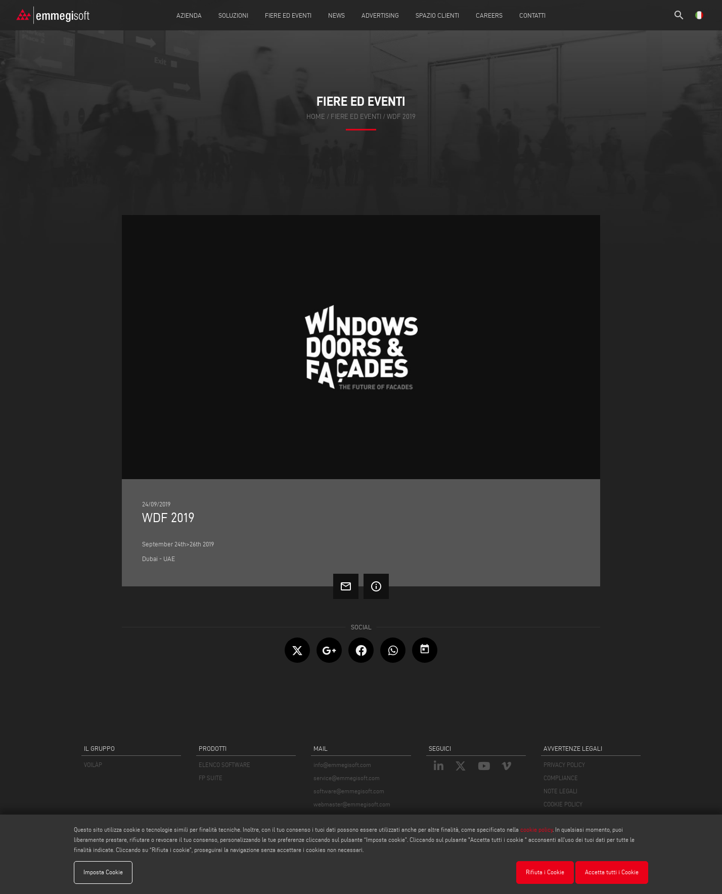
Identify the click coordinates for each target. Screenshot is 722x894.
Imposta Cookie (103, 872)
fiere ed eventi (356, 116)
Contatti (532, 15)
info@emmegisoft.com (342, 764)
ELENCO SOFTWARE (224, 764)
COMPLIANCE (561, 778)
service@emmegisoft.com (346, 778)
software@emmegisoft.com (348, 791)
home (315, 116)
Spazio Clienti (437, 15)
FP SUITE (210, 778)
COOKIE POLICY (563, 804)
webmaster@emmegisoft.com (351, 804)
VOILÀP (93, 764)
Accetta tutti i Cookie (612, 872)
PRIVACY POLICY (564, 764)
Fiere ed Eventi (288, 15)
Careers (489, 15)
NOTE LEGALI (560, 791)
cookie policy (536, 829)
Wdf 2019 (401, 116)
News (336, 15)
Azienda (189, 15)
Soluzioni (233, 15)
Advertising (380, 15)
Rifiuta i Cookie (545, 872)
